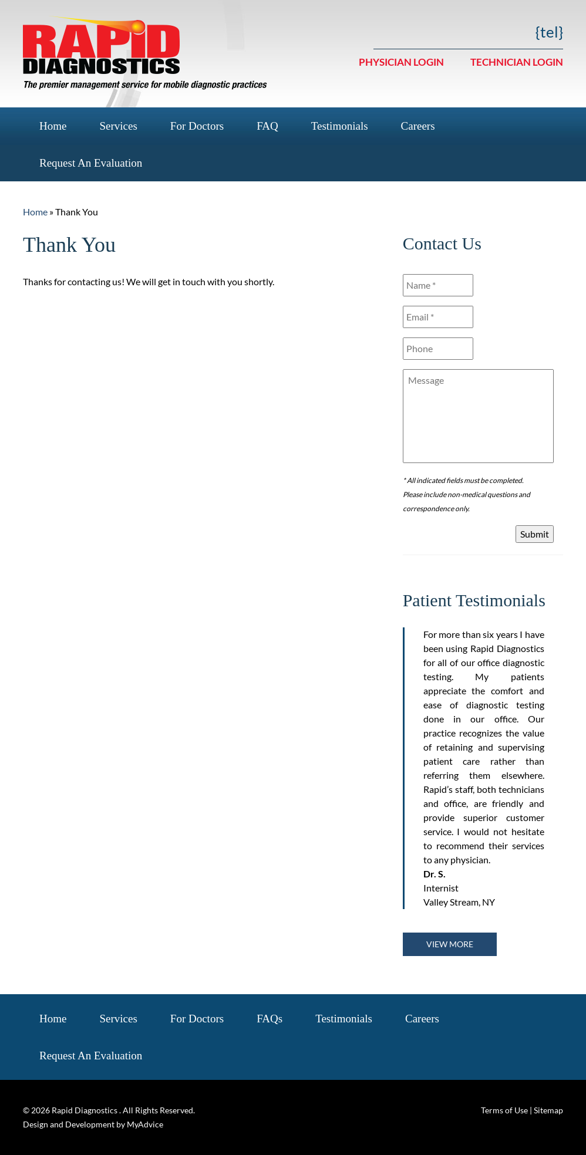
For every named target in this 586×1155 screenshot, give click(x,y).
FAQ (267, 126)
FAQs (269, 1018)
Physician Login (401, 62)
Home (52, 126)
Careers (418, 126)
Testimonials (339, 126)
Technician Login (516, 62)
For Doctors (197, 126)
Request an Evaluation (90, 163)
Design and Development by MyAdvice (93, 1124)
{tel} (549, 32)
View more (449, 944)
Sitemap (548, 1110)
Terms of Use (504, 1110)
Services (118, 126)
